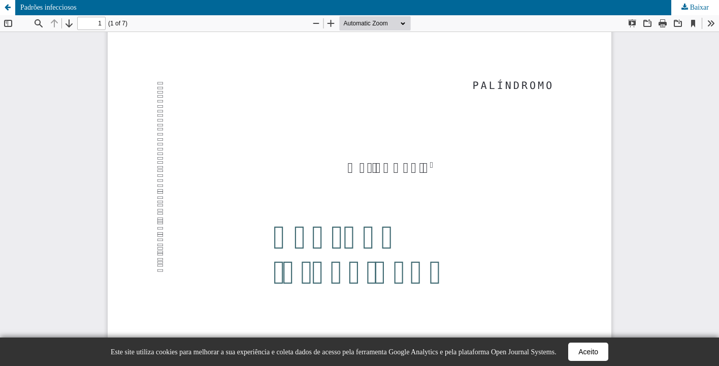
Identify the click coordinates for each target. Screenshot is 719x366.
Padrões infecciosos (48, 7)
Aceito (588, 352)
